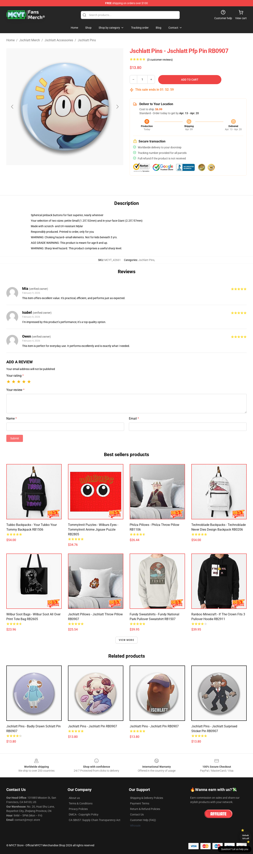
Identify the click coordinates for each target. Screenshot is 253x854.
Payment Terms (139, 803)
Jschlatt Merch (29, 40)
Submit (14, 438)
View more (126, 640)
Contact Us (137, 814)
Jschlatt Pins (87, 40)
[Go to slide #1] (54, 175)
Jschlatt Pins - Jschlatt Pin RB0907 (92, 726)
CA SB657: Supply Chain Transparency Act (94, 820)
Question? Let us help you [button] (234, 849)
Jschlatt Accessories (58, 40)
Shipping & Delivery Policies (146, 797)
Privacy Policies (78, 809)
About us (74, 797)
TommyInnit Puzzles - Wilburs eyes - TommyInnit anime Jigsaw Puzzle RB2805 (93, 529)
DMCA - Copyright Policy (83, 814)
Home (10, 40)
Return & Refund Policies (145, 809)
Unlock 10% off (245, 837)
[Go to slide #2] (75, 175)
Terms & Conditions (81, 803)
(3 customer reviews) (160, 59)
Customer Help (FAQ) (143, 820)
